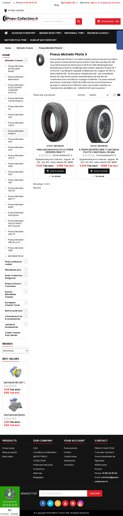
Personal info (71, 448)
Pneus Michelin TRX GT (16, 189)
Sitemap (37, 473)
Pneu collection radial (13, 263)
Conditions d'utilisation (45, 452)
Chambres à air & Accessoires (14, 317)
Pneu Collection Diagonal (13, 277)
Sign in (93, 2)
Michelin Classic (97, 33)
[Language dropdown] (69, 2)
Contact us (38, 469)
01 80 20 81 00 (30, 2)
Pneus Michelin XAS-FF (16, 233)
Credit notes (70, 456)
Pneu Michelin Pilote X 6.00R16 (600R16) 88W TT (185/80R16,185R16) (55, 152)
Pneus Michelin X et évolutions (16, 99)
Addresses (69, 460)
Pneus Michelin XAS (16, 140)
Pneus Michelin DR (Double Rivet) (16, 69)
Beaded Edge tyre (49, 33)
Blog (56, 5)
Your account (74, 440)
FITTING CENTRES (14, 10)
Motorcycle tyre (15, 40)
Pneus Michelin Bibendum (16, 78)
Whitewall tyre (73, 33)
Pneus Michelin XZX (16, 116)
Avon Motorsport (23, 33)
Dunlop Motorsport (43, 40)
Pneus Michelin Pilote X (16, 132)
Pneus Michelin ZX (16, 108)
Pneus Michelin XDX (16, 173)
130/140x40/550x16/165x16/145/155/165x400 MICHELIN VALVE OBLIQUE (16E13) (15, 415)
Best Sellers (10, 359)
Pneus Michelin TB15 (16, 249)
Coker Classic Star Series (12, 334)
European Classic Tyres (12, 304)
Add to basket (55, 171)
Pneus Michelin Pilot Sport (16, 214)
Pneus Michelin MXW (16, 206)
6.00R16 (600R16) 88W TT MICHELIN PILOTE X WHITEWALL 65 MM (99, 151)
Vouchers (69, 464)
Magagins (38, 477)
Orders (67, 452)
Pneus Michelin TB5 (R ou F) (16, 241)
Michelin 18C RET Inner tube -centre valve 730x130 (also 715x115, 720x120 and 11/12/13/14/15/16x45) (15, 382)
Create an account (110, 2)
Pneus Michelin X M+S (16, 124)
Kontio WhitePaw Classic (10, 294)
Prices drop (8, 448)
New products (9, 452)
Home (6, 55)
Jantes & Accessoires (11, 326)
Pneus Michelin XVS (16, 148)
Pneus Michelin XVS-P (16, 157)
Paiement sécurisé (43, 464)
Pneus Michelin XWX (16, 165)
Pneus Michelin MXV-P (16, 197)
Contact (6, 2)
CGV (35, 448)
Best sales (7, 456)
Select (100, 95)
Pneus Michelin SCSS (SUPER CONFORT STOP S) (16, 88)
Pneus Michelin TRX (16, 181)
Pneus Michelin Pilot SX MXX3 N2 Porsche (16, 223)
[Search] (61, 21)
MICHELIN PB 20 (15, 256)
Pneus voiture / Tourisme (13, 285)
